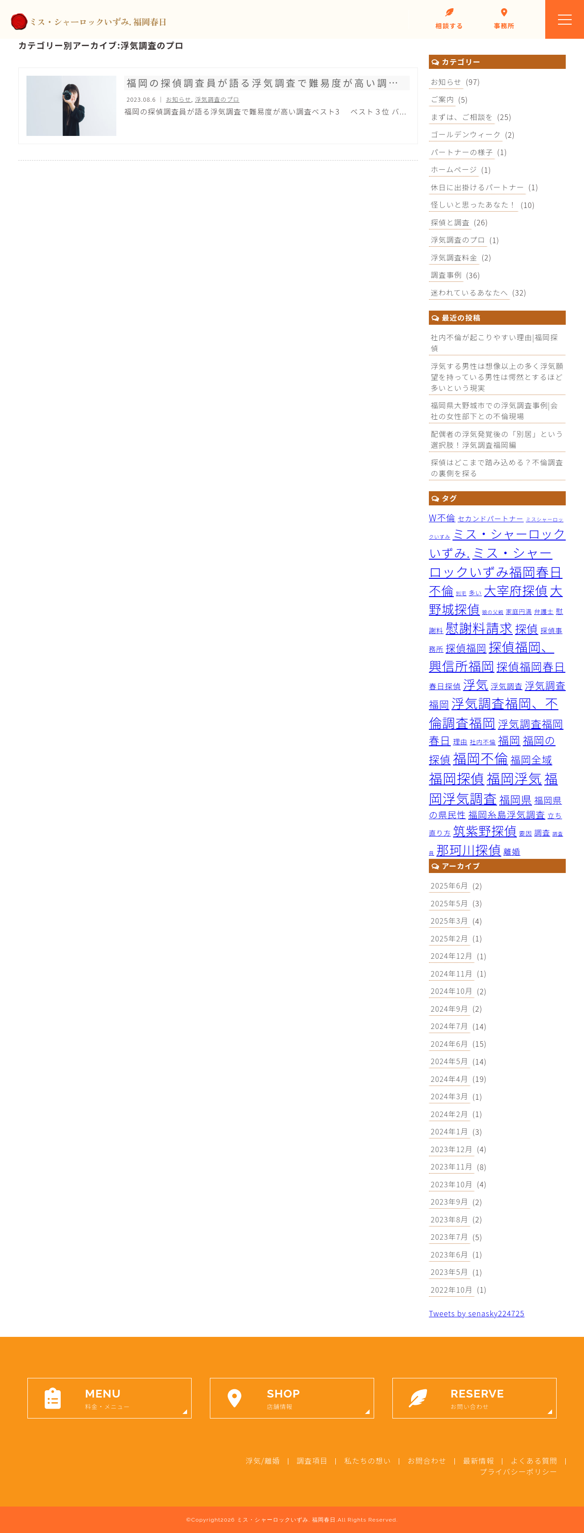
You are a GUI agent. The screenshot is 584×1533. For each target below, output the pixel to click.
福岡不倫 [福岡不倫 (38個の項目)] (480, 757)
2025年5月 (450, 903)
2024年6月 (450, 1043)
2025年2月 (450, 938)
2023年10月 (452, 1184)
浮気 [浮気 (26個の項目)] (476, 684)
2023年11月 (452, 1166)
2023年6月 (450, 1254)
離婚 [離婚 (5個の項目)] (511, 851)
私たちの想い (367, 1460)
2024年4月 (450, 1078)
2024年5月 (450, 1060)
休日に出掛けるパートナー (477, 187)
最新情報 (478, 1460)
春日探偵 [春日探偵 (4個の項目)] (445, 686)
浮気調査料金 (454, 257)
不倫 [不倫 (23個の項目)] (441, 590)
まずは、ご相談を (462, 116)
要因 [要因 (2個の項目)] (525, 833)
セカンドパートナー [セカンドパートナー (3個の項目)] (491, 518)
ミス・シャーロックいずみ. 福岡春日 (286, 1520)
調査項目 (312, 1460)
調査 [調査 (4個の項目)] (542, 832)
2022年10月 (452, 1289)
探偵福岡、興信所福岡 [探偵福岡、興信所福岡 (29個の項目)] (491, 655)
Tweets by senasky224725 (477, 1313)
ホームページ (454, 169)
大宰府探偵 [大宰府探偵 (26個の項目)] (516, 590)
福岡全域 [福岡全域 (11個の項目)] (531, 759)
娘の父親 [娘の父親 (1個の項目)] (493, 611)
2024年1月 (450, 1131)
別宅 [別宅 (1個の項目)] (461, 593)
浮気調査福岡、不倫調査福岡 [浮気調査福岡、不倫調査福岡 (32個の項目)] (493, 712)
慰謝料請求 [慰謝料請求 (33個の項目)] (479, 627)
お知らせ (446, 81)
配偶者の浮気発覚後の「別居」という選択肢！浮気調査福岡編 (497, 439)
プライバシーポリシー (519, 1471)
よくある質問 (534, 1460)
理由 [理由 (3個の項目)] (460, 741)
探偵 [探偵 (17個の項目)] (526, 628)
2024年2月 (450, 1113)
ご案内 (442, 99)
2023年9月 (450, 1201)
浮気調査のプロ (458, 239)
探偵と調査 (450, 222)
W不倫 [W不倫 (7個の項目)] (442, 517)
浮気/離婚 (262, 1460)
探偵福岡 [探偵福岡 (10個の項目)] (466, 647)
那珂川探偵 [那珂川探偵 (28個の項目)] (468, 849)
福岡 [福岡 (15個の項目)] (509, 740)
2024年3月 (450, 1096)
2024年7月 (450, 1025)
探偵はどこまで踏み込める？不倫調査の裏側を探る (497, 467)
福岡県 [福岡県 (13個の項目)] (515, 799)
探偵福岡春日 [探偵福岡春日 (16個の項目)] (530, 666)
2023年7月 (450, 1236)
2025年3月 (450, 920)
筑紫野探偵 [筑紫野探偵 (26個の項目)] (485, 830)
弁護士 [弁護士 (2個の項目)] (544, 611)
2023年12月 (452, 1148)
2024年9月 (450, 1008)
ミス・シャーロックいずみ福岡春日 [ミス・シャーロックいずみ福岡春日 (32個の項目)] (496, 562)
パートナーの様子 (462, 151)
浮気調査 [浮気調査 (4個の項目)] (506, 686)
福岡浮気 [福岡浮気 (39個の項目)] (514, 777)
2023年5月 (450, 1271)
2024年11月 (452, 973)
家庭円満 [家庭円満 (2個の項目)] (519, 611)
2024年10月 (452, 990)
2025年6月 (450, 885)
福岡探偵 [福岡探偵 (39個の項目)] (457, 777)
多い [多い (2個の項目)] (475, 592)
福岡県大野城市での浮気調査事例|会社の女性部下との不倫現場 (494, 410)
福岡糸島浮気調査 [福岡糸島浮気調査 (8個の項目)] (506, 814)
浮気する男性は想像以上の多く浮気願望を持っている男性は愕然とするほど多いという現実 (497, 376)
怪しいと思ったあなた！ (473, 204)
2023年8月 (450, 1219)
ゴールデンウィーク (466, 134)
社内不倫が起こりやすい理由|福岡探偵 (494, 342)
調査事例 (446, 274)
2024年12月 (452, 955)
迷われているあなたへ (469, 292)
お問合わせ (427, 1460)
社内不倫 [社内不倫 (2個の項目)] (482, 742)
